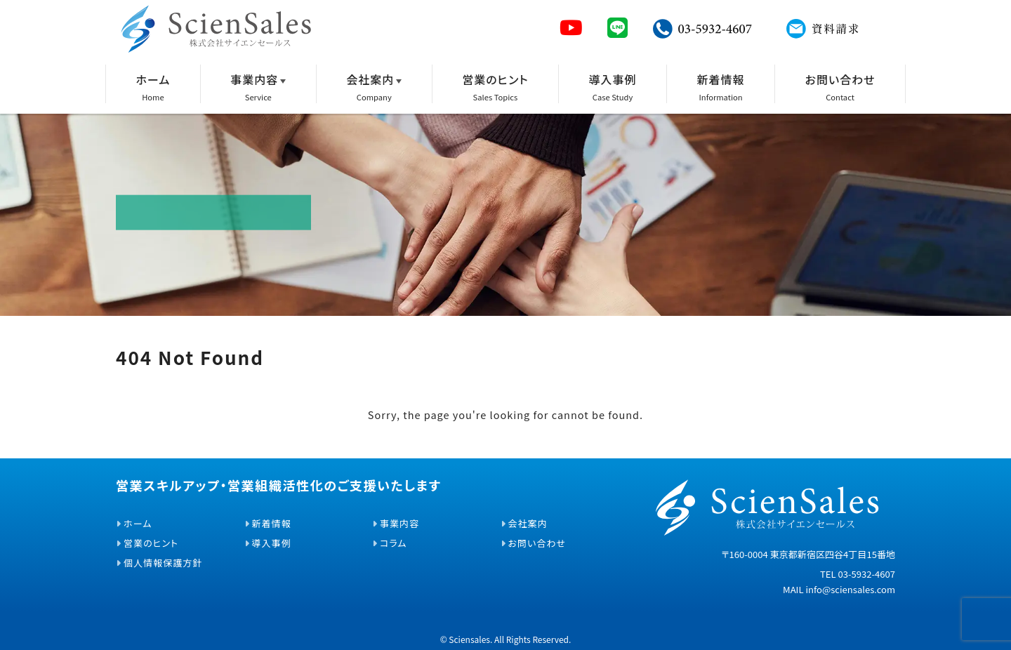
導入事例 (613, 79)
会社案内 (370, 79)
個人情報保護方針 (163, 562)
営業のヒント (495, 79)
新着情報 (721, 79)
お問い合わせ (840, 79)
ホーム (153, 79)
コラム (393, 543)
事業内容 (254, 79)
